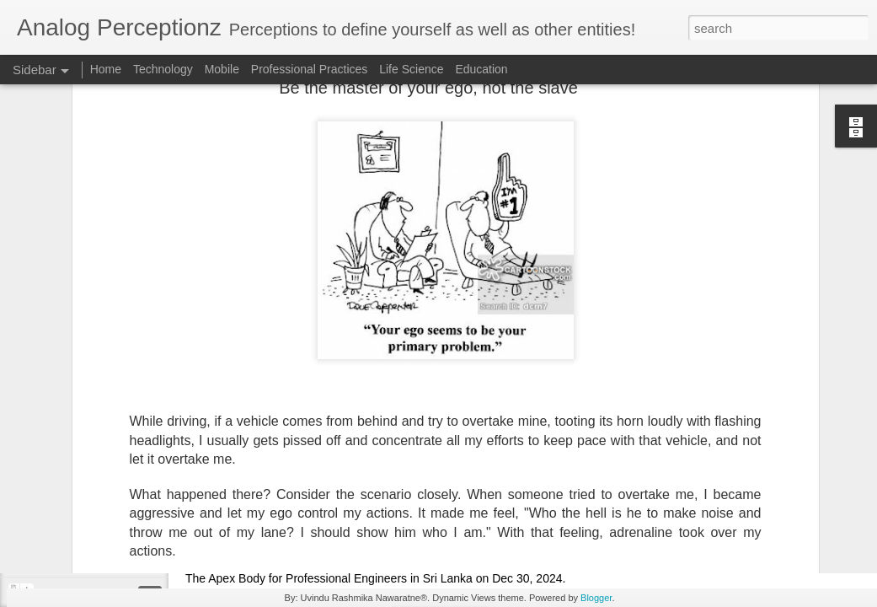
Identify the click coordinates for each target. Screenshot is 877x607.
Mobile (222, 69)
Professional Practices (309, 69)
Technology (163, 69)
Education (481, 69)
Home (105, 69)
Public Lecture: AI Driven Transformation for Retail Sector (579, 564)
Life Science (411, 69)
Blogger (596, 598)
